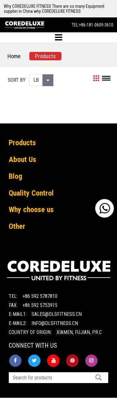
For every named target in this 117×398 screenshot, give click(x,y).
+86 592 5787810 (39, 296)
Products (45, 56)
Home (14, 56)
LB (36, 80)
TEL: (92, 24)
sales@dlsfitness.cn (57, 314)
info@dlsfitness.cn (55, 323)
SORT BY (17, 80)
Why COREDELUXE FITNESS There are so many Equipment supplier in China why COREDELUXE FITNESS (54, 9)
